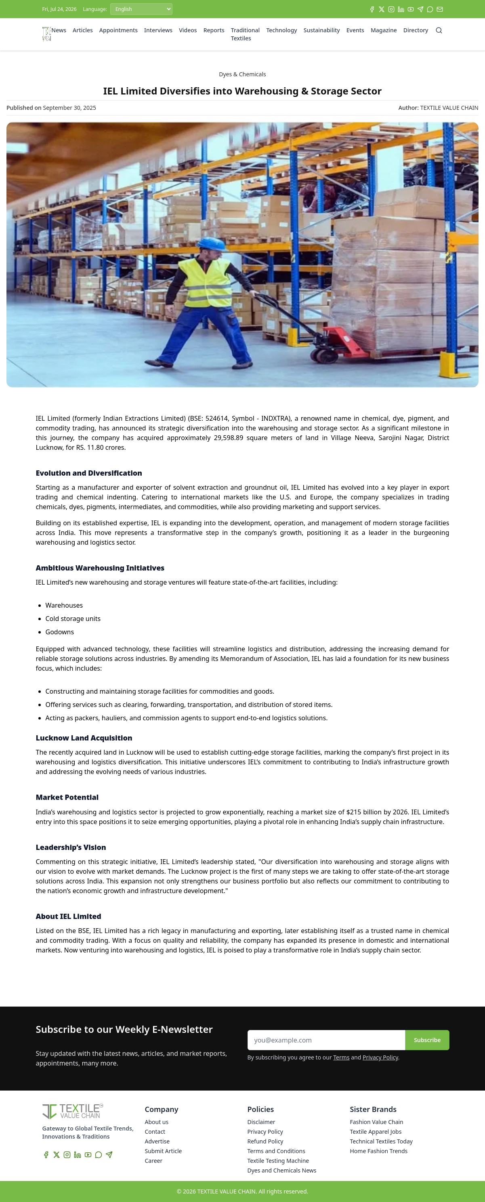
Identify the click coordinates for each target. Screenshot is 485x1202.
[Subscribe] (440, 9)
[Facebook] (372, 9)
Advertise (157, 1141)
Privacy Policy (380, 1057)
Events (355, 30)
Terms (341, 1057)
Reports (214, 30)
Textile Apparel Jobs (376, 1131)
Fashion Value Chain (376, 1122)
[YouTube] (410, 9)
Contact (155, 1131)
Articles (83, 30)
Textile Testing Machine (278, 1160)
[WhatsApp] (430, 9)
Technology (281, 30)
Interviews (158, 30)
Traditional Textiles (245, 34)
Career (154, 1160)
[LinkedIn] (401, 9)
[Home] (47, 34)
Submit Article (163, 1151)
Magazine (384, 30)
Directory (415, 30)
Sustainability (322, 30)
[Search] (439, 30)
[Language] (141, 9)
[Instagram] (391, 9)
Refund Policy (265, 1141)
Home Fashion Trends (379, 1151)
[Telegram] (420, 9)
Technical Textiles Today (381, 1141)
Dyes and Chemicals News (282, 1170)
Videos (188, 30)
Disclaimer (261, 1122)
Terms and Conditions (276, 1151)
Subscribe (427, 1040)
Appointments (118, 30)
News (58, 30)
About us (157, 1122)
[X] (381, 9)
